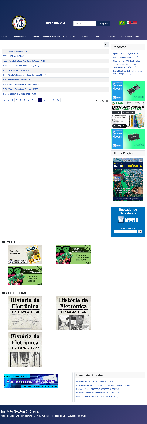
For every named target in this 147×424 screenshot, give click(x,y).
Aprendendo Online (18, 36)
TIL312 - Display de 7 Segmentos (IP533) (20, 94)
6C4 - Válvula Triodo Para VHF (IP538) (18, 80)
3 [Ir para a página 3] (16, 100)
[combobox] (85, 23)
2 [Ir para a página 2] (12, 100)
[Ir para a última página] (58, 100)
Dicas (75, 36)
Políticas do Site (59, 415)
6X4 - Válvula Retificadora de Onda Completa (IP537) (24, 75)
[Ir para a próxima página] (54, 100)
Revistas (128, 36)
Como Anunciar (41, 415)
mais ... (138, 36)
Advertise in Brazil (77, 415)
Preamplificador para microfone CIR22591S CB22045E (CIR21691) (103, 385)
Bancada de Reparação (51, 36)
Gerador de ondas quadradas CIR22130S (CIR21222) (97, 393)
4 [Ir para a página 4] (20, 100)
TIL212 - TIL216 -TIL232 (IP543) (16, 70)
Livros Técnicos (87, 36)
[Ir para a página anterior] (9, 100)
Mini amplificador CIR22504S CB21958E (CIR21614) (97, 389)
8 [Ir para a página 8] (36, 100)
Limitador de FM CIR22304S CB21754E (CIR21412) (97, 396)
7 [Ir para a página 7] (32, 100)
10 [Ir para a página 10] (44, 100)
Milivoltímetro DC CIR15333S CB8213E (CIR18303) (97, 382)
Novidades (100, 36)
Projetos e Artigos (115, 36)
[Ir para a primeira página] (4, 100)
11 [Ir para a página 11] (49, 100)
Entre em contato (24, 415)
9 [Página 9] (39, 100)
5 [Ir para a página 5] (24, 100)
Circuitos (67, 36)
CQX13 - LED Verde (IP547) (14, 56)
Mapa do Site (7, 415)
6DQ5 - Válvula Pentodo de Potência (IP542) (21, 66)
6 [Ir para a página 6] (28, 100)
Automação (34, 36)
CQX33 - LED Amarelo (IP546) (15, 51)
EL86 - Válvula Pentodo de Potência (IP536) (21, 84)
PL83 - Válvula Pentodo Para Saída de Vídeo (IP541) (24, 61)
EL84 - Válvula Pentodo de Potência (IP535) (21, 89)
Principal (4, 36)
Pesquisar (103, 24)
